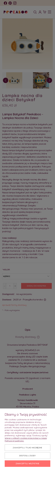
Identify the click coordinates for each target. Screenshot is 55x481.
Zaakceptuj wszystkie (27, 463)
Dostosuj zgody (27, 455)
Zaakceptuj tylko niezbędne (27, 447)
